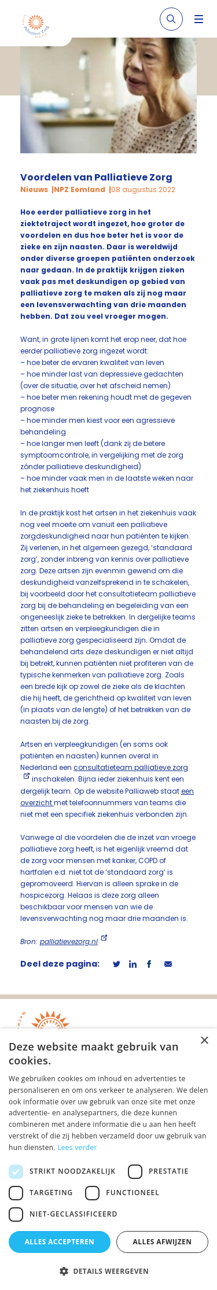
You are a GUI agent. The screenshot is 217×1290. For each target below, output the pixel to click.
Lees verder (77, 1147)
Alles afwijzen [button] (162, 1242)
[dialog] (108, 1159)
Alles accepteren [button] (60, 1242)
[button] (108, 1271)
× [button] (204, 1041)
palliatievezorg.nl (69, 941)
